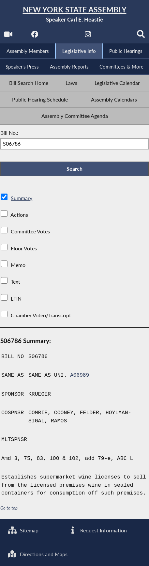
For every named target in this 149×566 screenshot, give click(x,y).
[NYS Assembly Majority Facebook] (34, 36)
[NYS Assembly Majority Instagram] (88, 36)
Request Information (97, 530)
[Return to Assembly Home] (74, 14)
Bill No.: (9, 134)
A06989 (79, 377)
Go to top (9, 509)
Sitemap (23, 530)
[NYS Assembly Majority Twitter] (61, 36)
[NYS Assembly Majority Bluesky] (114, 36)
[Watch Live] (7, 36)
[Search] (141, 36)
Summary (21, 200)
